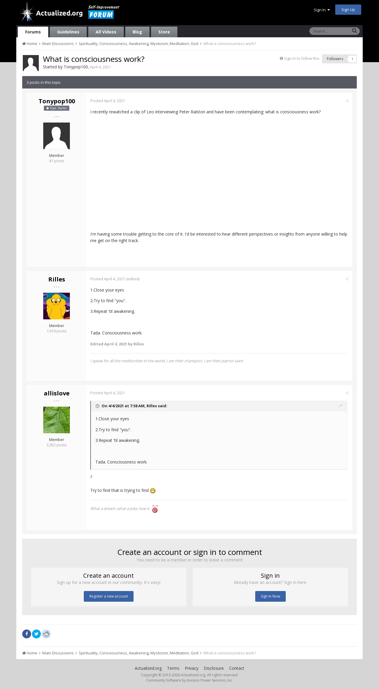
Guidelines (68, 32)
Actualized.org (148, 668)
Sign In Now (270, 596)
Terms (173, 668)
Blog (137, 32)
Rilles (56, 279)
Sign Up (348, 9)
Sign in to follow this (301, 58)
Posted (108, 100)
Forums (33, 32)
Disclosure (214, 668)
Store (164, 32)
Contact (236, 668)
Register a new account (108, 596)
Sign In (322, 9)
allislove (57, 393)
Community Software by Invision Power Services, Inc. (189, 680)
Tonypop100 (76, 67)
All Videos (106, 32)
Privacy (191, 668)
